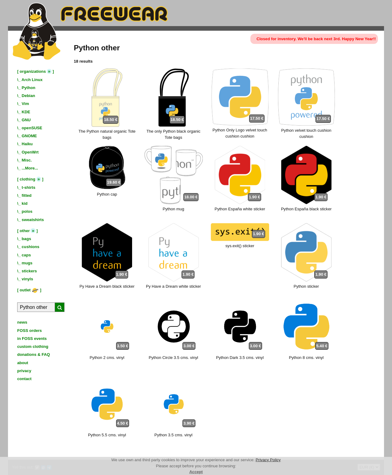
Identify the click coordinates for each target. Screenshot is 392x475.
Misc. (27, 160)
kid (25, 203)
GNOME (29, 136)
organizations (33, 71)
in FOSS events (32, 338)
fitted (27, 195)
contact (24, 378)
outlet (29, 290)
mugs (27, 263)
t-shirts (28, 187)
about (22, 362)
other (25, 230)
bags (26, 238)
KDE (26, 112)
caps (26, 255)
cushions (31, 246)
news (22, 322)
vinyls (27, 279)
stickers (29, 271)
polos (27, 211)
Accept (196, 471)
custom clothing (32, 346)
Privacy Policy (268, 459)
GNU (26, 120)
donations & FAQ (33, 354)
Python (28, 87)
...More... (30, 168)
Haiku (27, 144)
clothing (27, 179)
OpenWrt (30, 152)
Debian (28, 95)
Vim (25, 103)
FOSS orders (29, 330)
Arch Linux (32, 79)
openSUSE (32, 128)
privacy (24, 370)
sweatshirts (33, 219)
